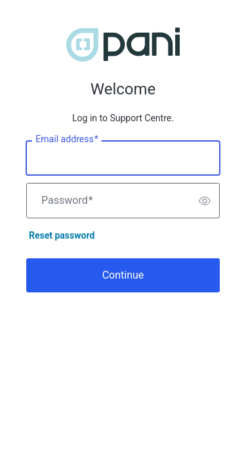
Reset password (61, 235)
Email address (66, 139)
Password (67, 200)
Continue (123, 275)
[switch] (204, 201)
